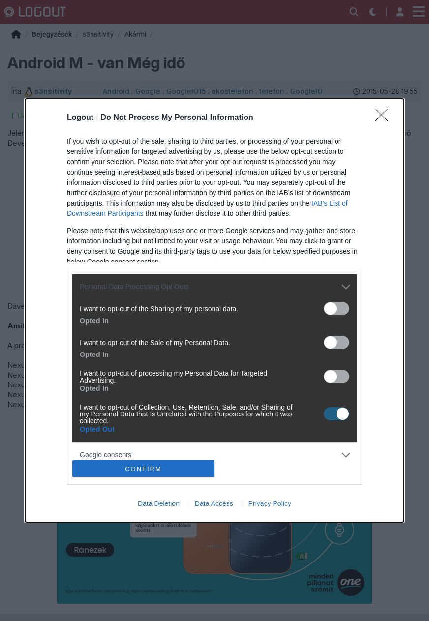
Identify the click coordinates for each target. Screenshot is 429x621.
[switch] (336, 308)
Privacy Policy (269, 503)
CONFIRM (143, 469)
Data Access (214, 503)
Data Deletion (159, 503)
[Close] (384, 118)
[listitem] (214, 287)
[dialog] (214, 311)
